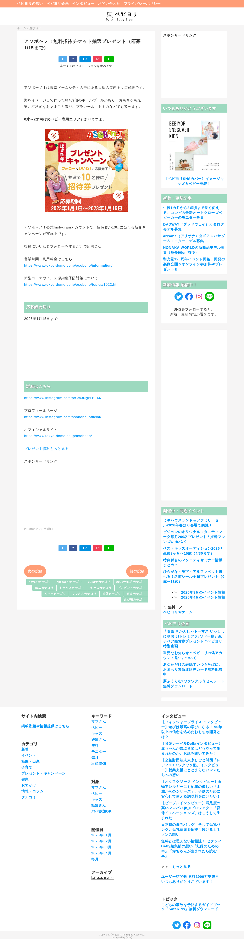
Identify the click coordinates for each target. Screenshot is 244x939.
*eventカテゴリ (40, 581)
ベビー (96, 728)
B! (85, 59)
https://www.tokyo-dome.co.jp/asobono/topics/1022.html (72, 285)
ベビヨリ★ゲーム (178, 612)
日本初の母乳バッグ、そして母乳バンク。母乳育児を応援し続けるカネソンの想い (191, 830)
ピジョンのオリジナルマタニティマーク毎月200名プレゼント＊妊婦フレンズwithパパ (194, 537)
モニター (98, 752)
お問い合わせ (109, 4)
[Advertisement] (86, 493)
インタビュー (83, 4)
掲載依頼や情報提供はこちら (45, 726)
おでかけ (28, 785)
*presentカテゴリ (69, 581)
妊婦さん (98, 740)
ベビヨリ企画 (57, 4)
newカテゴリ (44, 587)
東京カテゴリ (136, 593)
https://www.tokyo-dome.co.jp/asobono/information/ (68, 265)
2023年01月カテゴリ (130, 581)
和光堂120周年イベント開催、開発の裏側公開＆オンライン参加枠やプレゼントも (194, 264)
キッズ (96, 734)
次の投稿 (35, 571)
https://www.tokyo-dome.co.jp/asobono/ (58, 436)
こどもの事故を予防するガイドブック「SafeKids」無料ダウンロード (191, 907)
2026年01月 (101, 835)
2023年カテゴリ (99, 581)
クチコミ (28, 797)
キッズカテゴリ (101, 587)
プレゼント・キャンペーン (43, 773)
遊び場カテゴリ (134, 599)
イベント (28, 755)
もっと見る (181, 867)
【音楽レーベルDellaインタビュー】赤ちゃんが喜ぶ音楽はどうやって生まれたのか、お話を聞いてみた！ (191, 749)
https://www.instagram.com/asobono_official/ (62, 417)
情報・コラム (32, 791)
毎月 (95, 758)
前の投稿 (137, 571)
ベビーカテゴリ (55, 593)
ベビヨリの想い (30, 4)
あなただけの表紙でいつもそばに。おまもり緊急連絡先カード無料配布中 (192, 670)
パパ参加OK (101, 811)
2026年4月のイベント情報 (203, 597)
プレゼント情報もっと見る (46, 449)
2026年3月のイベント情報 (203, 592)
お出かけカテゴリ (72, 587)
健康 (25, 779)
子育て (27, 767)
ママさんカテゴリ (84, 593)
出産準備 (98, 764)
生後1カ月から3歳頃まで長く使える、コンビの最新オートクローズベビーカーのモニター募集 (192, 213)
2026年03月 (101, 847)
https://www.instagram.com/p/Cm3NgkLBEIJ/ (62, 398)
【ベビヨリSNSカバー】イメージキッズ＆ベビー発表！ (194, 181)
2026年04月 (101, 853)
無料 (95, 746)
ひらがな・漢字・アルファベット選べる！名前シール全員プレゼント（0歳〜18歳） (193, 577)
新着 (25, 749)
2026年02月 (101, 841)
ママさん (98, 722)
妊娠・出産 (30, 761)
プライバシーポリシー (142, 4)
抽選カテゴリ (111, 593)
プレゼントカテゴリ (131, 587)
